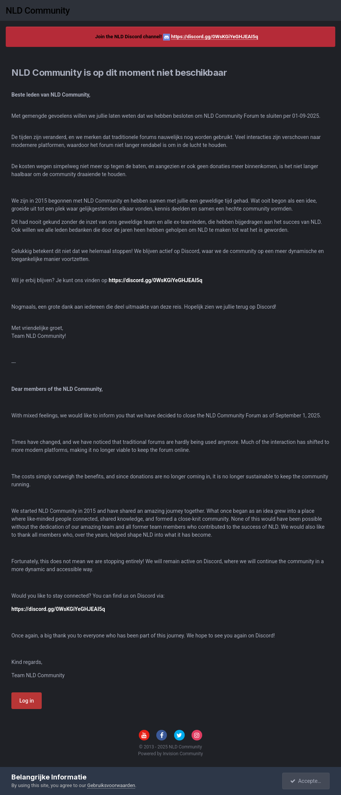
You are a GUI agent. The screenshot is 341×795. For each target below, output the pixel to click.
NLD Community (38, 10)
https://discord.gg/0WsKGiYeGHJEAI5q (214, 36)
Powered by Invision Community (170, 753)
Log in (26, 701)
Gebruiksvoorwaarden (111, 785)
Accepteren (307, 781)
